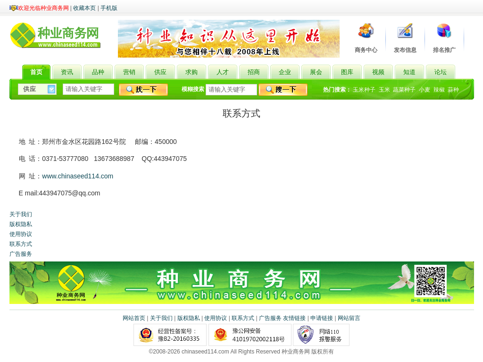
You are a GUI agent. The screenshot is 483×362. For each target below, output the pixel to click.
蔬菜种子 (404, 89)
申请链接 (321, 318)
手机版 (108, 8)
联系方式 (20, 244)
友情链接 (294, 318)
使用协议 (20, 234)
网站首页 (134, 318)
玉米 (384, 89)
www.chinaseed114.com (77, 176)
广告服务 (20, 254)
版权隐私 (20, 224)
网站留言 (349, 318)
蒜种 (453, 89)
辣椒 (439, 89)
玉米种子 (364, 89)
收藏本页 (84, 8)
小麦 (424, 89)
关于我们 (20, 214)
